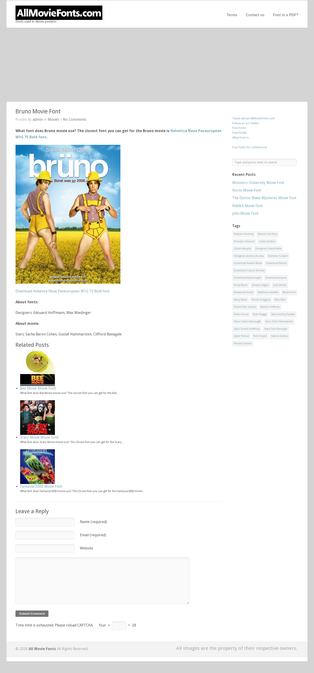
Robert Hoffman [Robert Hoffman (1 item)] (270, 306)
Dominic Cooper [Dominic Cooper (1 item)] (278, 255)
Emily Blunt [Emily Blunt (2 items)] (241, 285)
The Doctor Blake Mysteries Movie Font (264, 198)
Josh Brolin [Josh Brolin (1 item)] (279, 285)
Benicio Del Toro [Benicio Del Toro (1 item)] (267, 234)
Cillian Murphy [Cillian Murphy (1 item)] (242, 248)
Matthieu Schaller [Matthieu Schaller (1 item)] (268, 292)
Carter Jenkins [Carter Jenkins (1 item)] (267, 241)
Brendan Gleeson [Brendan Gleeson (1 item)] (244, 241)
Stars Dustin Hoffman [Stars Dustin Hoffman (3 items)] (247, 328)
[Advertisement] (157, 64)
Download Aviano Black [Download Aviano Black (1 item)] (248, 263)
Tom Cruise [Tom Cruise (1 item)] (260, 336)
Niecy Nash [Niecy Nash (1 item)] (240, 299)
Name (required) (93, 522)
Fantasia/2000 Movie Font (41, 486)
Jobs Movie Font (245, 213)
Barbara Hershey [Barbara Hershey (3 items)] (244, 234)
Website (86, 548)
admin (38, 119)
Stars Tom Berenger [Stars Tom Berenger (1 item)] (275, 328)
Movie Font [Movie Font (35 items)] (289, 292)
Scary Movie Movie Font (39, 437)
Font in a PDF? (285, 15)
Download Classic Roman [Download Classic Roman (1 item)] (249, 270)
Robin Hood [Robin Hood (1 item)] (241, 314)
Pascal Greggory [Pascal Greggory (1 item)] (260, 299)
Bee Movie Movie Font (38, 388)
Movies (53, 119)
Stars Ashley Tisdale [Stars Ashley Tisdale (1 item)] (283, 314)
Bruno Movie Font (38, 111)
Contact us (255, 15)
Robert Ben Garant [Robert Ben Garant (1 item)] (245, 306)
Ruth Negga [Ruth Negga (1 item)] (260, 314)
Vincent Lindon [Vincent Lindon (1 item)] (243, 343)
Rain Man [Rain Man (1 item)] (280, 299)
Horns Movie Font (246, 190)
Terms (232, 15)
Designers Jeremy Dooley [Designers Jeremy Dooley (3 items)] (249, 255)
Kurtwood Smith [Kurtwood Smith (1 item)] (243, 292)
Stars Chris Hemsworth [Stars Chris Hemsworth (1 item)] (279, 321)
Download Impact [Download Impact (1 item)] (276, 277)
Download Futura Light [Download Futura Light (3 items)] (247, 277)
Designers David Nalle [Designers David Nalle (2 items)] (268, 248)
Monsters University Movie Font (258, 182)
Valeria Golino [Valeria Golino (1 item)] (279, 336)
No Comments (74, 119)
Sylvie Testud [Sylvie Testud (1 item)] (241, 336)
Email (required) (93, 535)
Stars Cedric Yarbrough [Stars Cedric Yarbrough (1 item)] (247, 321)
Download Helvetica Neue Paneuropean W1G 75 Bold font (63, 291)
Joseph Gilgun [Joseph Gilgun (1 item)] (260, 285)
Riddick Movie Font (247, 206)
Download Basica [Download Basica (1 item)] (276, 263)
